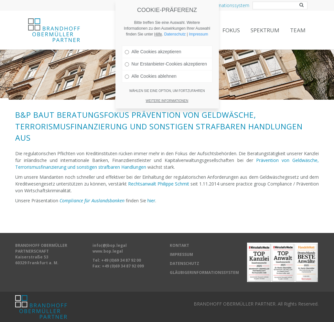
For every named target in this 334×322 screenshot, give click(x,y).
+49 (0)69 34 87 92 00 (121, 260)
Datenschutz (175, 27)
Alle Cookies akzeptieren (153, 44)
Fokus (231, 30)
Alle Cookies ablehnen (151, 68)
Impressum (198, 27)
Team (298, 30)
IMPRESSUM (181, 254)
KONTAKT (179, 245)
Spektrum (265, 30)
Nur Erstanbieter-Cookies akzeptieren (166, 56)
